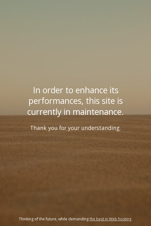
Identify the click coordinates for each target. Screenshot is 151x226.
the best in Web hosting (110, 219)
